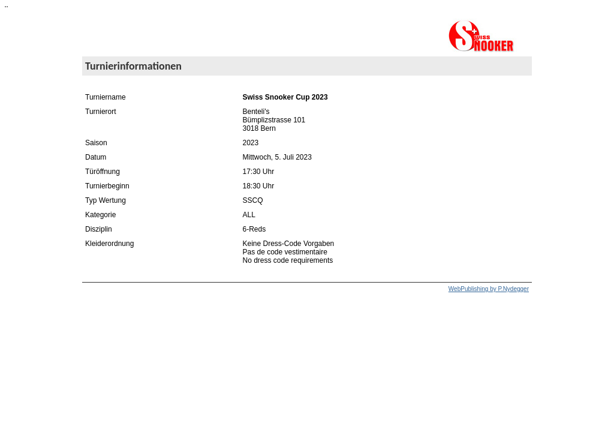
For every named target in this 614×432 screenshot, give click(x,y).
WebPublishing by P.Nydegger (489, 289)
